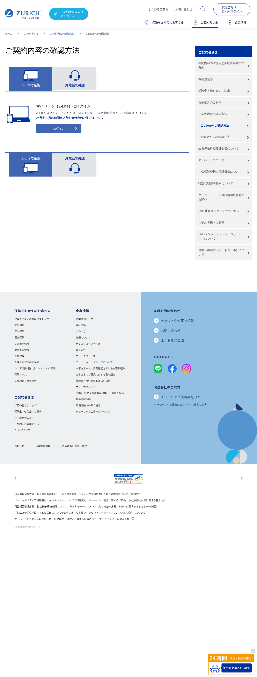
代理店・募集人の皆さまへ (81, 518)
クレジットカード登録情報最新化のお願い (221, 197)
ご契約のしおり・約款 (74, 446)
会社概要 (81, 325)
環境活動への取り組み (88, 405)
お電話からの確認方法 (215, 137)
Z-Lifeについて (22, 430)
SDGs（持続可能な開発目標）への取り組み (100, 393)
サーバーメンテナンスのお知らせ (32, 518)
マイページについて (211, 160)
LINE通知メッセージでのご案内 (218, 211)
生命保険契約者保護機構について (220, 171)
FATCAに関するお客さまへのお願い (138, 506)
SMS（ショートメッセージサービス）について (220, 236)
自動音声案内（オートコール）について (221, 252)
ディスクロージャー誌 (88, 343)
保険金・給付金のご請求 (214, 90)
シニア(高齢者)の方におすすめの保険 (35, 368)
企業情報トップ (84, 319)
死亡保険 (19, 325)
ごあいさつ (82, 331)
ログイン (59, 128)
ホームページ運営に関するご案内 (107, 500)
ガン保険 (19, 331)
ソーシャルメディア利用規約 (30, 500)
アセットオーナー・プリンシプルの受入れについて (117, 512)
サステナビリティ (85, 386)
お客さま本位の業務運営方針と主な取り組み (100, 368)
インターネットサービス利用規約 (67, 500)
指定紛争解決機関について (52, 506)
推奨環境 (59, 518)
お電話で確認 (75, 85)
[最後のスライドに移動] (15, 479)
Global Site (125, 518)
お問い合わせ (183, 9)
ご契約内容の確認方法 (62, 33)
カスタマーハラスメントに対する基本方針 (92, 506)
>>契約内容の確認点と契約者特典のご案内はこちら (69, 117)
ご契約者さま (31, 33)
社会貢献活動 (83, 399)
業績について (83, 337)
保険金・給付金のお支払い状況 (93, 380)
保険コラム (20, 374)
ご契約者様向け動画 (211, 222)
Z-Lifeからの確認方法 (215, 125)
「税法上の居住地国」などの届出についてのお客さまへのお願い (50, 512)
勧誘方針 (136, 494)
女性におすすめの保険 (26, 362)
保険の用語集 (43, 446)
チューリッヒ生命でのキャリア (93, 411)
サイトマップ (106, 518)
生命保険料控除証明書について (218, 148)
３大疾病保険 (21, 343)
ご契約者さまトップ (25, 405)
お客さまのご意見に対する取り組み (95, 374)
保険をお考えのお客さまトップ (31, 319)
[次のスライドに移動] (242, 479)
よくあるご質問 (158, 9)
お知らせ (19, 446)
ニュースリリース (85, 356)
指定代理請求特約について (215, 183)
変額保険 (19, 356)
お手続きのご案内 (209, 102)
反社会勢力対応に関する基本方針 (147, 500)
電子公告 (81, 349)
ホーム (9, 33)
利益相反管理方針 (24, 506)
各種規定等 (205, 79)
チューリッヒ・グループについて (94, 362)
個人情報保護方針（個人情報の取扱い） (36, 494)
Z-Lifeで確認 (30, 85)
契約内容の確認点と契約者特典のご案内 (221, 65)
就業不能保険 (21, 349)
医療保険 (19, 337)
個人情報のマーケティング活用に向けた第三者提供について (95, 494)
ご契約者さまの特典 (25, 380)
